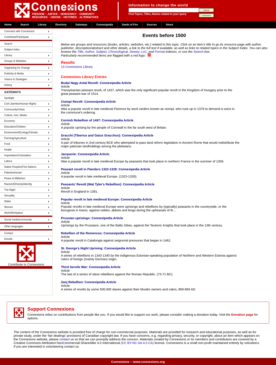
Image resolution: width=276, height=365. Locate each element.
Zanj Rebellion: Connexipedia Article (88, 282)
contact (65, 339)
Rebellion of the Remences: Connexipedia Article (98, 233)
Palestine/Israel (13, 172)
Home (7, 24)
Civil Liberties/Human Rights (20, 103)
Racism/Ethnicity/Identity (18, 184)
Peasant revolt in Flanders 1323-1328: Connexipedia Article (105, 169)
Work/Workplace (13, 212)
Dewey (134, 51)
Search (24, 24)
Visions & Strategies (15, 79)
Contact (8, 233)
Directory (61, 24)
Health (8, 149)
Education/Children (15, 126)
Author (89, 51)
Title (80, 51)
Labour (8, 161)
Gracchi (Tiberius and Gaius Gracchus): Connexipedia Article (107, 135)
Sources (152, 24)
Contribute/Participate (16, 37)
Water (7, 201)
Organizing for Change (17, 67)
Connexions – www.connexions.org (138, 362)
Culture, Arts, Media (15, 115)
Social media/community (18, 219)
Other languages (13, 226)
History (8, 85)
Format (160, 51)
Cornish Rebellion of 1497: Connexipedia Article (97, 120)
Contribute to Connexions (26, 255)
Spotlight (9, 98)
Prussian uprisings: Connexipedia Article (92, 218)
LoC (144, 51)
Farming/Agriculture (15, 138)
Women (8, 207)
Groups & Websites (15, 61)
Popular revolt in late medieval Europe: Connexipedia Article (106, 199)
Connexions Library (77, 77)
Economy (9, 120)
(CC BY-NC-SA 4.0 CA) (137, 343)
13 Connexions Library (77, 66)
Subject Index (12, 49)
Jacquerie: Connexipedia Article (85, 154)
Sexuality (9, 195)
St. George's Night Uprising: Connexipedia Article (98, 248)
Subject (101, 51)
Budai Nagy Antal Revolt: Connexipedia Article (96, 83)
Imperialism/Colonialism (17, 155)
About (169, 24)
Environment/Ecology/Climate (21, 132)
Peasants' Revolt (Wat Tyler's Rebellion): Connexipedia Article (107, 184)
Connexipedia (104, 24)
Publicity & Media (14, 73)
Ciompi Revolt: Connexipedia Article (88, 101)
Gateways (81, 24)
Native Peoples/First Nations (20, 166)
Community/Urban (14, 109)
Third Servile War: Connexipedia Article (90, 267)
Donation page (242, 314)
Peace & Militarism (14, 178)
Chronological (118, 51)
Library (42, 24)
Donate (8, 238)
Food (7, 143)
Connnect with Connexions (19, 31)
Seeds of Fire (130, 24)
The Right (9, 189)
